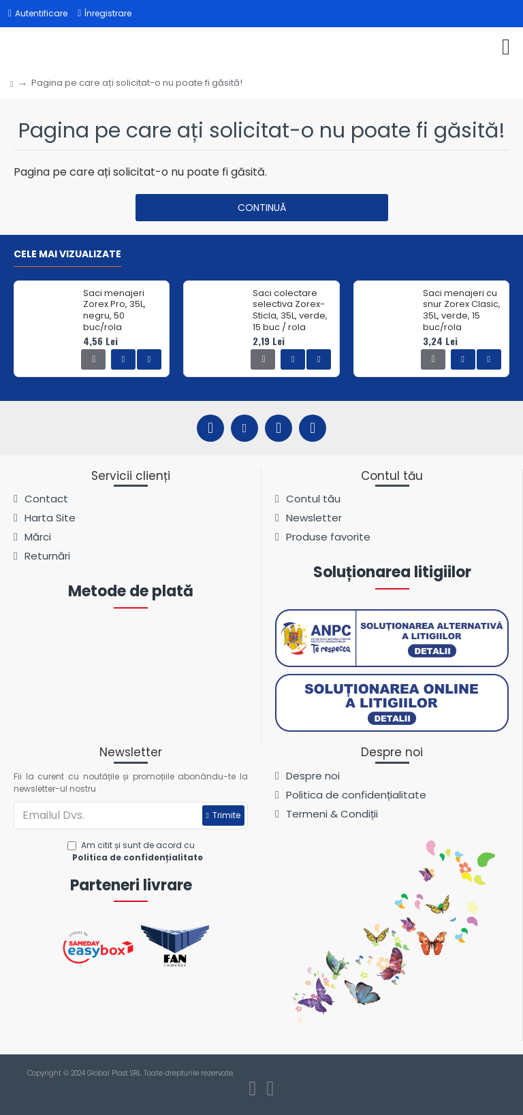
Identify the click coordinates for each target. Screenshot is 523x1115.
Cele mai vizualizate (67, 254)
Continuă (262, 207)
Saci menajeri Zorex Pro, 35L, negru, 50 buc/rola (114, 311)
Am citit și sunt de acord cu (136, 851)
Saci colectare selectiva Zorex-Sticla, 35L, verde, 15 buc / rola (290, 311)
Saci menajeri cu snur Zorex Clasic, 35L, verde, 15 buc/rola (462, 311)
